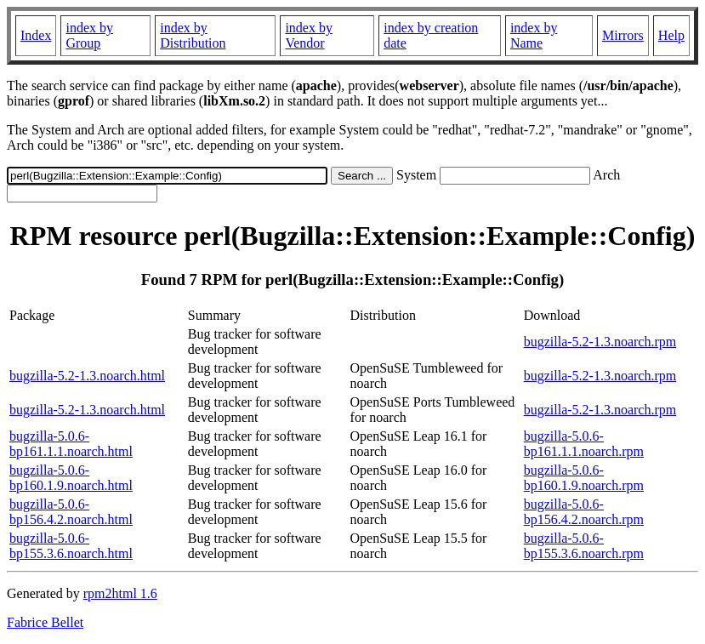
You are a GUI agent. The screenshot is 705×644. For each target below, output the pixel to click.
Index (35, 35)
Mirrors (623, 35)
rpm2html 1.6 (120, 593)
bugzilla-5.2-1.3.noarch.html (87, 375)
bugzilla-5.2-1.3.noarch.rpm (600, 341)
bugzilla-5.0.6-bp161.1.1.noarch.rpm (584, 444)
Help (671, 35)
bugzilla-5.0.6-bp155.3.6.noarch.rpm (584, 546)
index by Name (534, 35)
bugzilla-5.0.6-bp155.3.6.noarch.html (71, 546)
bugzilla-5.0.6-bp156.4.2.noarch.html (71, 512)
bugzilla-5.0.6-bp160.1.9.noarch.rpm (584, 478)
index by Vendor (309, 35)
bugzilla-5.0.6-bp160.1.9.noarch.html (71, 478)
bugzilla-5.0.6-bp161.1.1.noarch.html (71, 444)
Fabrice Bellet (45, 622)
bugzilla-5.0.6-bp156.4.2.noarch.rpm (584, 512)
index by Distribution (192, 35)
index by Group (89, 35)
